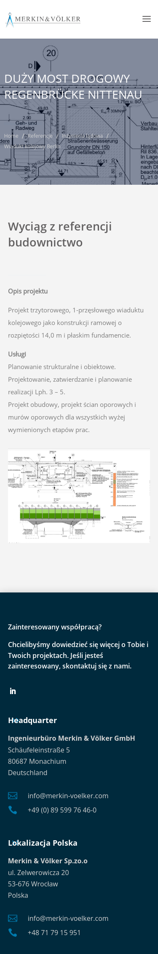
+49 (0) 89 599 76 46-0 (62, 810)
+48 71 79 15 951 (54, 932)
